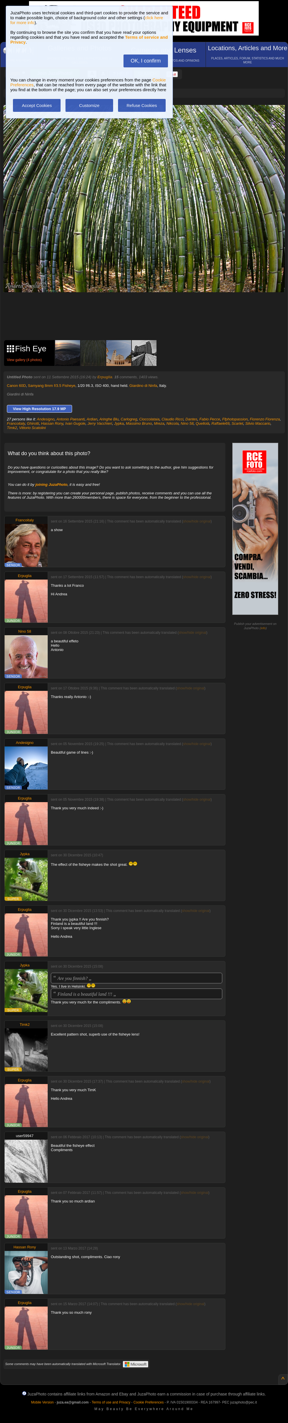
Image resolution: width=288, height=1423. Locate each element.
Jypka (119, 423)
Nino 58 (187, 423)
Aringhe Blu (109, 419)
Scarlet (237, 423)
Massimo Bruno (139, 423)
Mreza (159, 423)
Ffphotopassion (235, 419)
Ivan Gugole (75, 423)
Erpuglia (104, 377)
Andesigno (45, 419)
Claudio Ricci (172, 419)
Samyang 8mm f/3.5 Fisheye (51, 385)
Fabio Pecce (209, 419)
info (263, 628)
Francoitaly (16, 423)
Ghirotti (33, 423)
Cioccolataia (149, 419)
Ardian (92, 419)
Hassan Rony (52, 423)
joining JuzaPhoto (51, 484)
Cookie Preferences (149, 1402)
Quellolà (202, 423)
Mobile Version (42, 1402)
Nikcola (172, 423)
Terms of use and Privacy (111, 1402)
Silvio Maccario (257, 423)
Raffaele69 (220, 423)
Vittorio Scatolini (32, 428)
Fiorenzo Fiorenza (265, 419)
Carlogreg (129, 419)
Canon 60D (16, 385)
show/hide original (196, 521)
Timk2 (12, 428)
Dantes (191, 419)
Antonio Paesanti (71, 419)
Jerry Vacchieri (100, 423)
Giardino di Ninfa (143, 385)
